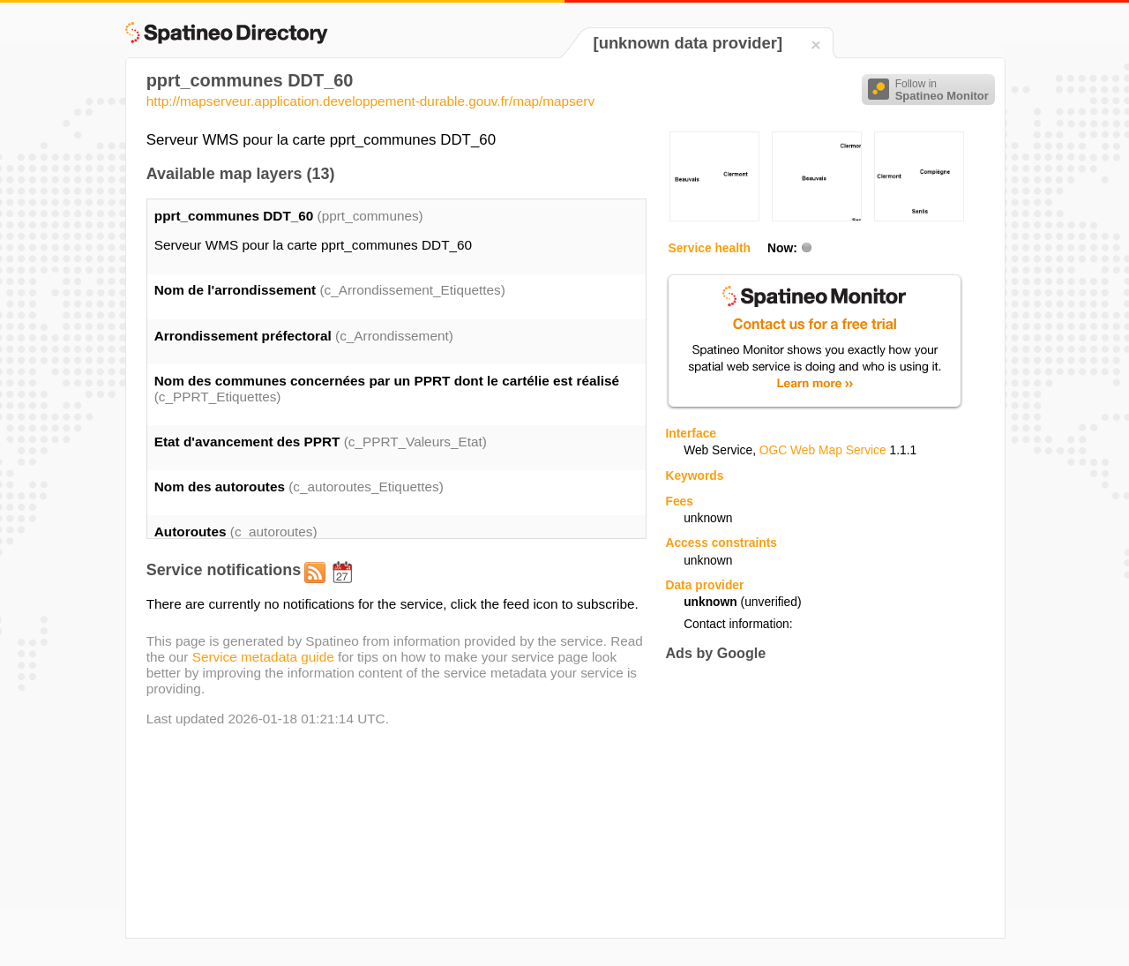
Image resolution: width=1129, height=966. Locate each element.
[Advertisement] (813, 799)
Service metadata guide (263, 656)
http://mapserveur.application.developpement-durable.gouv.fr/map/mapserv (370, 101)
